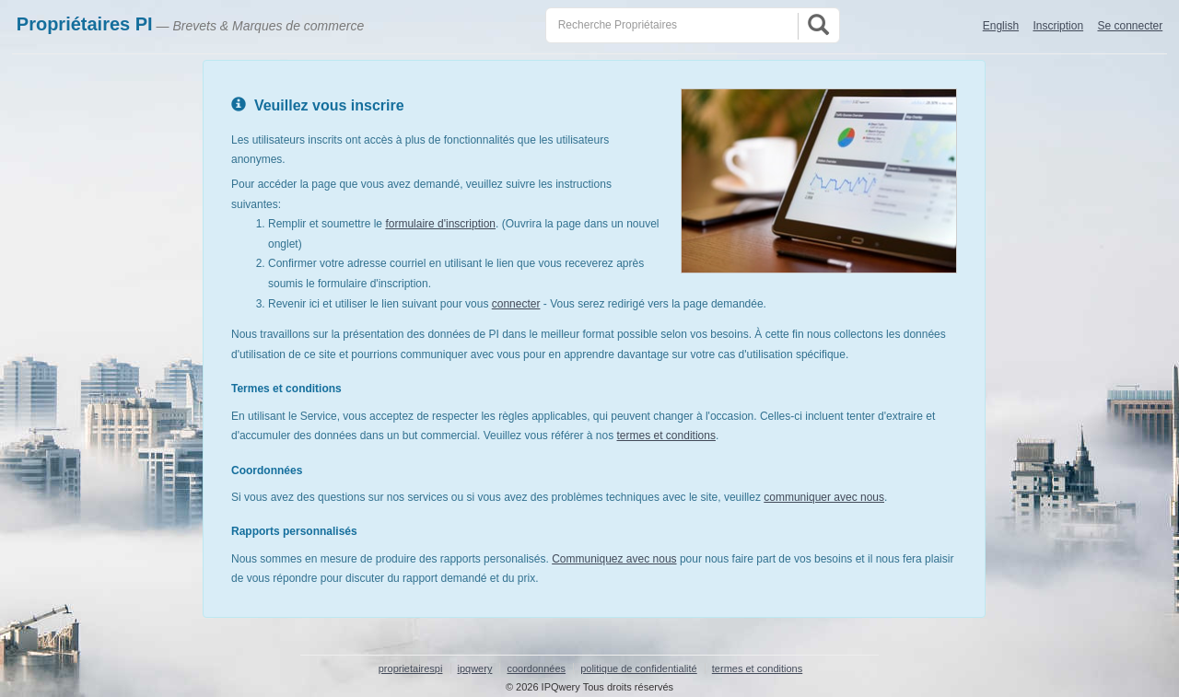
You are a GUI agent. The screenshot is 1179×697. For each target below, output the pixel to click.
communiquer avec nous (824, 497)
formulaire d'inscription (440, 223)
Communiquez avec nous (614, 558)
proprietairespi (411, 668)
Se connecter (1129, 25)
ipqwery (475, 668)
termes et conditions (666, 435)
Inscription (1058, 25)
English (1001, 25)
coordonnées (536, 668)
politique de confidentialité (638, 668)
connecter (516, 303)
